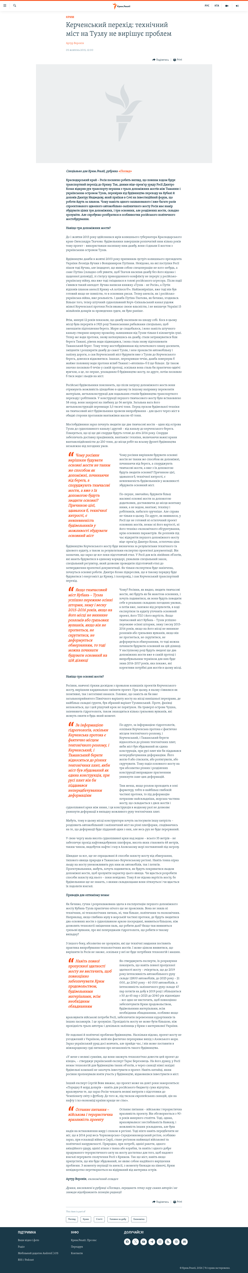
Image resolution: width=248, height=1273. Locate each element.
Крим (70, 17)
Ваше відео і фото (28, 1240)
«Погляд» (125, 171)
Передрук (77, 1247)
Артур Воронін (75, 43)
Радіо (21, 1247)
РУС (207, 5)
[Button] (160, 60)
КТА (217, 5)
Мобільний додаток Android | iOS (38, 1253)
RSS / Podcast (26, 1260)
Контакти (77, 1253)
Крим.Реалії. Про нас (84, 1240)
